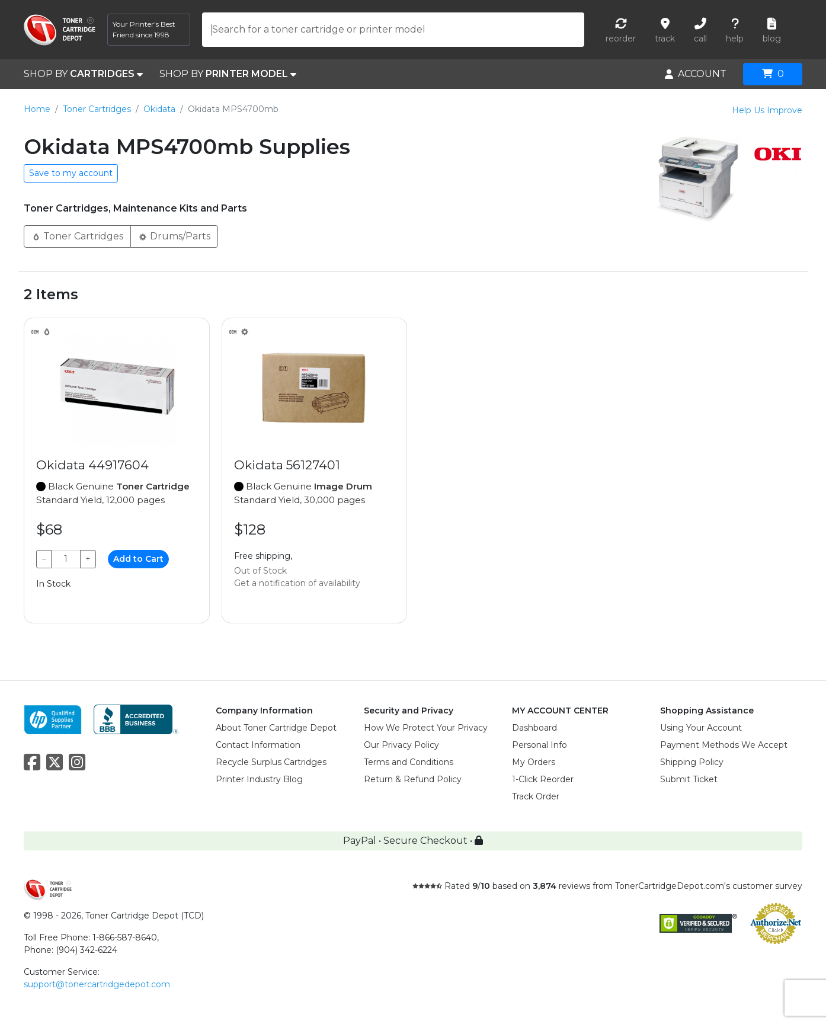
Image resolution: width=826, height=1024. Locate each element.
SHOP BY (83, 74)
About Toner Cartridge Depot (276, 727)
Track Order (535, 796)
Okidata (159, 109)
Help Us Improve (767, 110)
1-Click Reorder (543, 779)
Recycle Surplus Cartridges (271, 762)
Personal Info (539, 745)
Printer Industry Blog (259, 779)
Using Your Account (701, 727)
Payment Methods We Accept (723, 745)
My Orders (533, 762)
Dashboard (534, 727)
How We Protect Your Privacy (426, 727)
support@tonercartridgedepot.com (97, 984)
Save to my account (71, 173)
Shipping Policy (691, 762)
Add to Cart (138, 558)
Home (37, 109)
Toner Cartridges (97, 109)
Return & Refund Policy (413, 779)
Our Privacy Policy (401, 745)
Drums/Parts (174, 235)
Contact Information (258, 745)
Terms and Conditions (408, 762)
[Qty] (66, 559)
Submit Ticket (689, 779)
